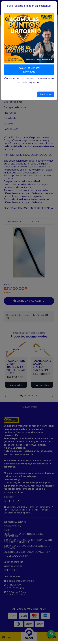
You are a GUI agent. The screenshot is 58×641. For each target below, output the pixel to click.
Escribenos (45, 94)
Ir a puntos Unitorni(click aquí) (29, 69)
